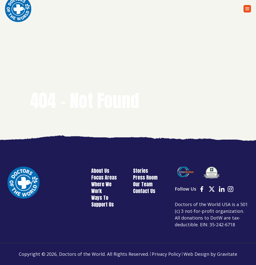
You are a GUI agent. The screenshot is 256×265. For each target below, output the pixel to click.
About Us (100, 171)
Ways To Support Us (102, 201)
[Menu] (247, 8)
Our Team (142, 184)
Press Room (145, 177)
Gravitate (227, 254)
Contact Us (144, 191)
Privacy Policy (166, 254)
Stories (140, 171)
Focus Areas (104, 177)
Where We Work (101, 187)
